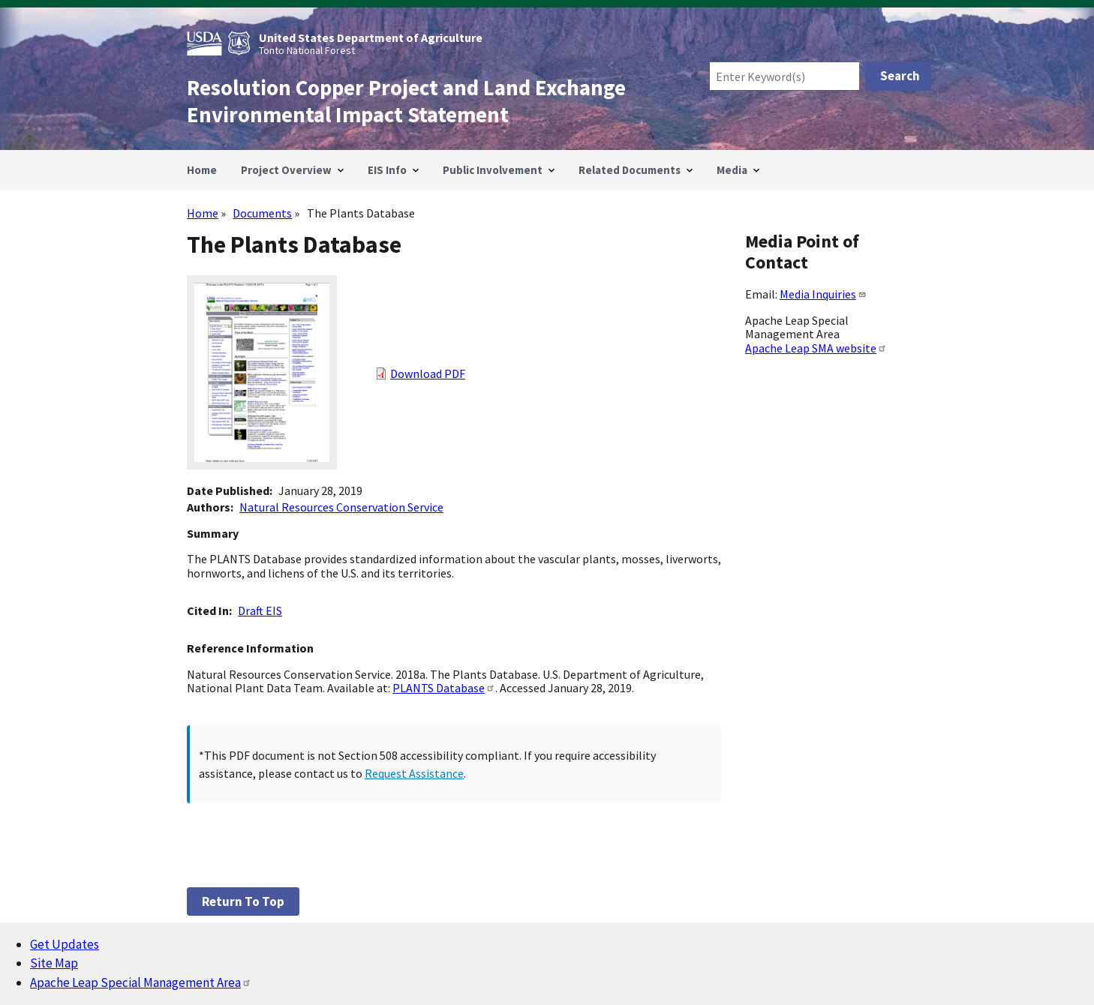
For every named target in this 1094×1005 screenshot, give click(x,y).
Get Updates (64, 944)
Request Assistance (414, 773)
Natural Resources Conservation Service (341, 507)
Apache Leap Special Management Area (140, 982)
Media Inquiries (823, 294)
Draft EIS (260, 610)
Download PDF (427, 373)
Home (202, 213)
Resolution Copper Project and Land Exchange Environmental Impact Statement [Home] (406, 101)
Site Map (54, 963)
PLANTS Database (443, 687)
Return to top (243, 901)
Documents (262, 213)
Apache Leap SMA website (816, 348)
